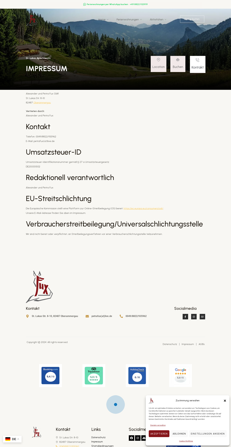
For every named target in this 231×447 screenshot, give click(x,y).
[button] (224, 400)
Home (108, 19)
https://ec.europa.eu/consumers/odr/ (144, 208)
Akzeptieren (159, 433)
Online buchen (192, 19)
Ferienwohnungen (133, 19)
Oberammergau (42, 102)
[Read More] (159, 64)
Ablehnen (179, 433)
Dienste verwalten (158, 425)
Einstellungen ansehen (208, 433)
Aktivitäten (160, 19)
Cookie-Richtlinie (186, 441)
